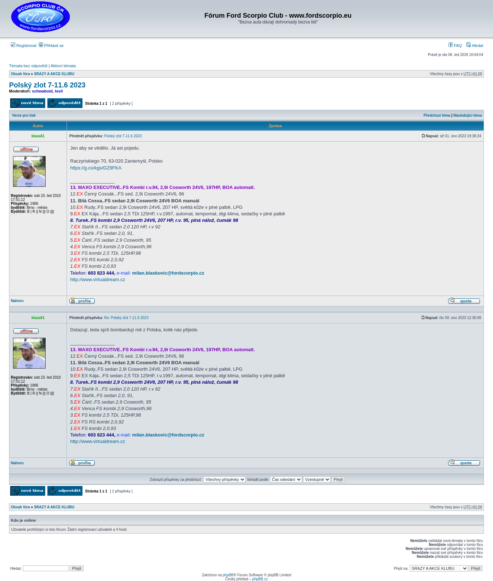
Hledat (474, 45)
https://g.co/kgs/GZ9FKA (96, 168)
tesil (59, 91)
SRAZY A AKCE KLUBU (54, 74)
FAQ (455, 45)
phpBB (228, 575)
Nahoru (17, 301)
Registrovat (24, 45)
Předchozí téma (437, 115)
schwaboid (42, 91)
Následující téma (467, 115)
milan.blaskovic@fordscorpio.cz (168, 273)
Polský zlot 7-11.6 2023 (47, 85)
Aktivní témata (63, 66)
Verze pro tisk (24, 115)
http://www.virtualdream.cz (97, 279)
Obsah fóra (20, 74)
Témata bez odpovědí (28, 66)
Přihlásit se (51, 45)
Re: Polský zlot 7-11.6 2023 (126, 318)
